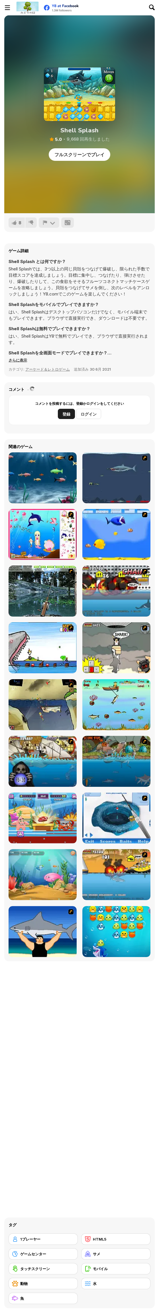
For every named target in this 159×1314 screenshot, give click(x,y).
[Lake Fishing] (43, 591)
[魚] (43, 1298)
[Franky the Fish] (43, 477)
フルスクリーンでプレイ (79, 154)
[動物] (43, 1283)
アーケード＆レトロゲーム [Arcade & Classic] (47, 369)
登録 (66, 414)
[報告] (49, 222)
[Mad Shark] (116, 477)
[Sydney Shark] (116, 591)
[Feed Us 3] (43, 704)
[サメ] (115, 1254)
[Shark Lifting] (43, 931)
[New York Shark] (116, 647)
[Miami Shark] (116, 874)
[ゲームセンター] (43, 1254)
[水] (115, 1283)
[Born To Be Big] (116, 534)
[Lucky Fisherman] (116, 704)
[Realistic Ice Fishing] (116, 817)
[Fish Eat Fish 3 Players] (43, 874)
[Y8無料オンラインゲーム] (27, 7)
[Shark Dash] (116, 931)
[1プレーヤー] (43, 1239)
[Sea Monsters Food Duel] (43, 817)
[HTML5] (115, 1239)
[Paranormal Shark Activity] (43, 647)
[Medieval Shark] (43, 761)
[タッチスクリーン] (43, 1268)
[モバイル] (115, 1268)
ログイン (89, 414)
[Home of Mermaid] (43, 534)
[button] (18, 360)
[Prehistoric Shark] (116, 761)
